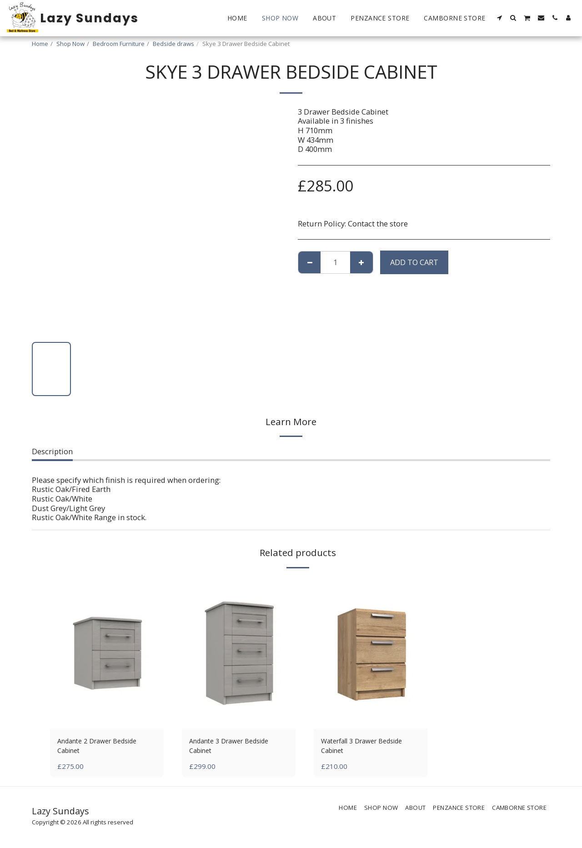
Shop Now (70, 44)
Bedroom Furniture (119, 44)
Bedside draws (173, 44)
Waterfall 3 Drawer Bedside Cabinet (369, 747)
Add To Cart (414, 262)
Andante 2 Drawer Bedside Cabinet (103, 747)
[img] (107, 653)
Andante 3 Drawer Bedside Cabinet (235, 747)
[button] (499, 18)
